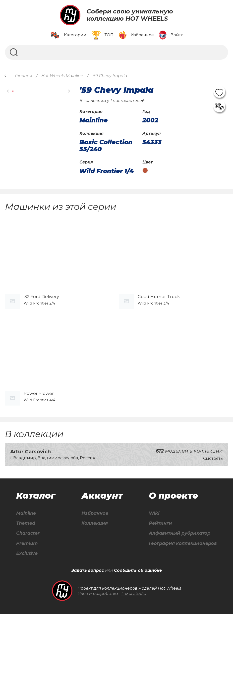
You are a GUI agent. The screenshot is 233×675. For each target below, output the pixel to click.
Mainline (25, 571)
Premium (26, 603)
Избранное (92, 571)
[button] (8, 91)
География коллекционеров (180, 603)
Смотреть (213, 515)
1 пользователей (127, 100)
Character (27, 592)
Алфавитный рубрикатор (177, 592)
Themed (25, 581)
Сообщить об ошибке (138, 631)
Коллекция (92, 581)
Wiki (148, 571)
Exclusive (26, 614)
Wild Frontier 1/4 (106, 171)
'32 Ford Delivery (41, 325)
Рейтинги (155, 581)
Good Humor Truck (159, 325)
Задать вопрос (87, 631)
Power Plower (39, 450)
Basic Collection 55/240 (105, 146)
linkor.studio (133, 654)
